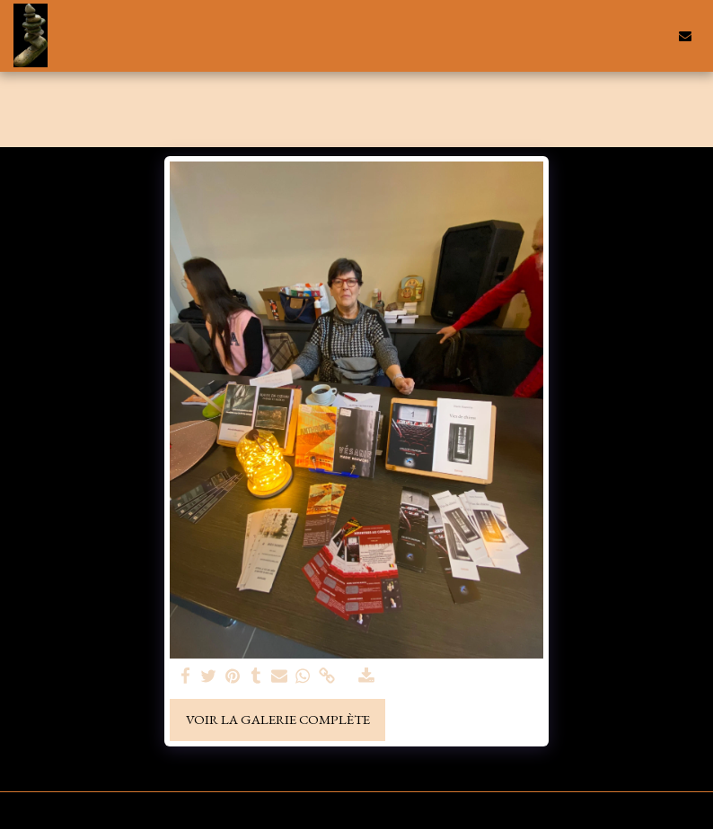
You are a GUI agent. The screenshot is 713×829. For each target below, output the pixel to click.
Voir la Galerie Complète (278, 719)
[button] (627, 35)
